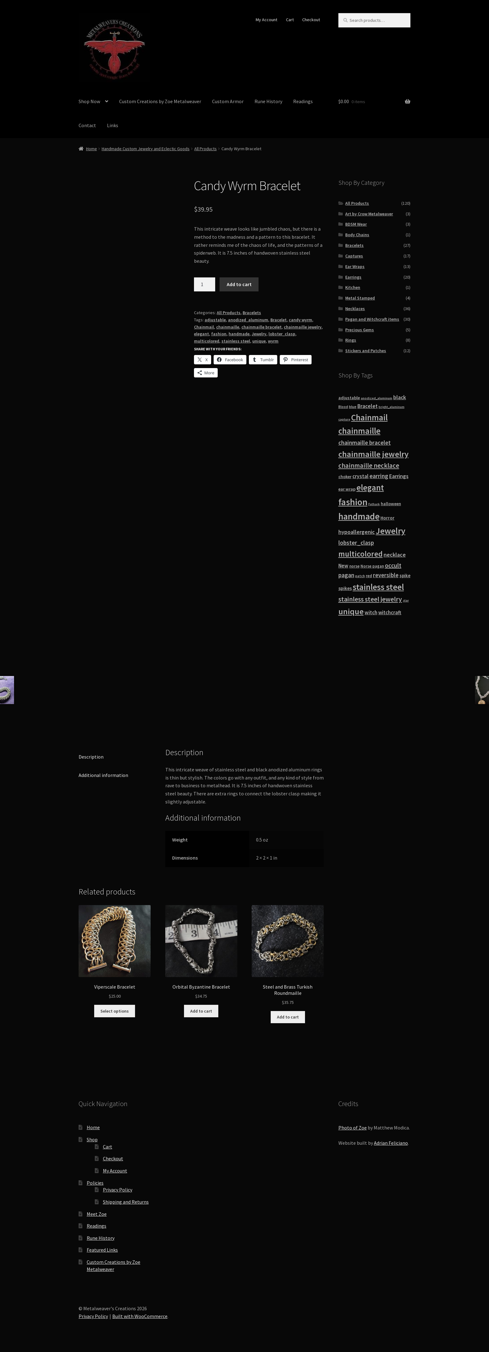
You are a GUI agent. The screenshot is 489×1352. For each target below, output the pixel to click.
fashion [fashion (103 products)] (352, 502)
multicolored (206, 341)
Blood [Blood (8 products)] (343, 407)
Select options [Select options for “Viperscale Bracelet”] (114, 1011)
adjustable (215, 320)
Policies (95, 1183)
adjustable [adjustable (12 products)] (349, 397)
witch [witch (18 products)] (371, 612)
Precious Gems (359, 330)
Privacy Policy (117, 1190)
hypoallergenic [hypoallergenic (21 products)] (356, 531)
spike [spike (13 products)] (404, 575)
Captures (354, 256)
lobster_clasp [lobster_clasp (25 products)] (356, 542)
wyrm (273, 341)
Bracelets (252, 312)
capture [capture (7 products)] (344, 419)
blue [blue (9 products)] (352, 406)
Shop (92, 1139)
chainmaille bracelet (261, 327)
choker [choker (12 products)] (344, 476)
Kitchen (352, 287)
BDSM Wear (356, 224)
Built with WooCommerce (139, 1316)
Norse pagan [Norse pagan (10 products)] (372, 566)
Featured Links (102, 1250)
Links (112, 125)
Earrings (353, 277)
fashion (218, 334)
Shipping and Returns (126, 1202)
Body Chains (357, 234)
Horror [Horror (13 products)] (387, 518)
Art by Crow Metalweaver (369, 214)
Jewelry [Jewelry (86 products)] (390, 530)
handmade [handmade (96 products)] (359, 516)
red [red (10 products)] (369, 575)
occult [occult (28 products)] (393, 565)
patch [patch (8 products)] (360, 576)
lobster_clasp (282, 334)
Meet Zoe (97, 1214)
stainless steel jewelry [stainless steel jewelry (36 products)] (370, 599)
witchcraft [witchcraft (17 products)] (389, 612)
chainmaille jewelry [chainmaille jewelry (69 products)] (373, 454)
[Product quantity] (204, 284)
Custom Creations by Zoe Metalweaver (160, 101)
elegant (201, 334)
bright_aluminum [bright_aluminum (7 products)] (391, 407)
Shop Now (89, 101)
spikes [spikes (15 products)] (345, 588)
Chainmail (204, 327)
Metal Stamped (360, 298)
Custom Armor (228, 101)
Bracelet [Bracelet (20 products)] (367, 406)
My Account (266, 19)
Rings (350, 340)
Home (91, 148)
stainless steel (235, 341)
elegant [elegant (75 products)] (370, 487)
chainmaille (227, 327)
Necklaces (355, 308)
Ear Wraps (355, 266)
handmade (239, 334)
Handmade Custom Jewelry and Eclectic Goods (146, 148)
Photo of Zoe (352, 1127)
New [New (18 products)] (343, 565)
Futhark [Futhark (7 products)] (374, 504)
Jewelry (259, 334)
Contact (87, 125)
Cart (290, 19)
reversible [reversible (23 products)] (386, 575)
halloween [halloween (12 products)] (391, 503)
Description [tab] (91, 757)
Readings (303, 101)
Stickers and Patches (365, 350)
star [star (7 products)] (406, 600)
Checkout (311, 19)
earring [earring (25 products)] (379, 476)
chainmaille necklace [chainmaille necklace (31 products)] (368, 466)
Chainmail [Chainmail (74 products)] (369, 417)
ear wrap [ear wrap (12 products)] (347, 489)
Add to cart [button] (201, 1011)
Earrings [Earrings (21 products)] (399, 476)
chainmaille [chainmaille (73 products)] (359, 431)
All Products (205, 148)
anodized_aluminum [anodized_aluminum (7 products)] (376, 398)
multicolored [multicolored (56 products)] (360, 554)
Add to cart (239, 284)
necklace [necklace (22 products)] (395, 554)
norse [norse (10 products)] (354, 566)
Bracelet (278, 320)
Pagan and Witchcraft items (372, 319)
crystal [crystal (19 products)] (360, 476)
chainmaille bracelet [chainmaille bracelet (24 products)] (364, 442)
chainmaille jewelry (303, 327)
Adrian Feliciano (391, 1143)
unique (259, 341)
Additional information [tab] (103, 775)
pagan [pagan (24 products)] (346, 575)
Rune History (268, 101)
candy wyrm (300, 320)
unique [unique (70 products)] (351, 611)
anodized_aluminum (248, 320)
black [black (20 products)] (399, 397)
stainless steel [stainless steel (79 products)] (378, 587)
